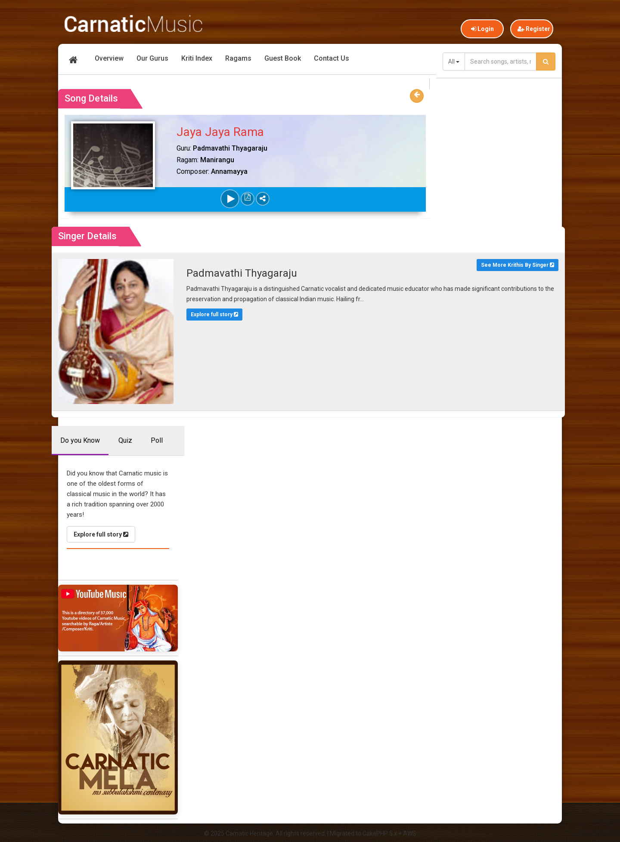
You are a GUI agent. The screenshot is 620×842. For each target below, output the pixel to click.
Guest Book (282, 58)
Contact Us (331, 58)
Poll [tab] (157, 439)
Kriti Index (196, 58)
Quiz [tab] (125, 439)
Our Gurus (152, 58)
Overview (109, 58)
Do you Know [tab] (80, 439)
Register (534, 28)
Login (482, 28)
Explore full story (213, 315)
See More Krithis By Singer (514, 265)
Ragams (238, 58)
